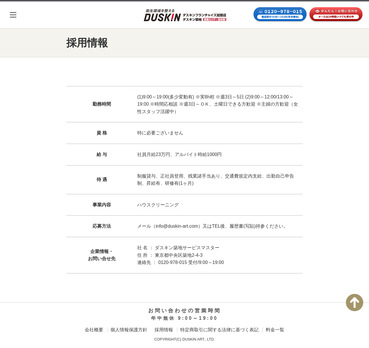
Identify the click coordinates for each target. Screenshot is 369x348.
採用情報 (164, 329)
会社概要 (94, 329)
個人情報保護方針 (128, 329)
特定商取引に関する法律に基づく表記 (219, 329)
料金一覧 (275, 329)
